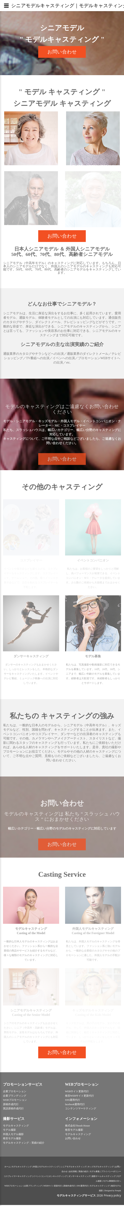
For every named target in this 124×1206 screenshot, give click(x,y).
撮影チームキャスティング (104, 1177)
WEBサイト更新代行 (53, 1187)
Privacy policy (112, 1196)
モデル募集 (95, 1172)
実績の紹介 (83, 1172)
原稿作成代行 (69, 1187)
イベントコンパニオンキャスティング (50, 1177)
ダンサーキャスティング (79, 1177)
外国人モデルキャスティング (46, 1168)
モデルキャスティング (22, 1168)
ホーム (7, 1168)
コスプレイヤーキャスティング (18, 1177)
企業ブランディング (33, 1187)
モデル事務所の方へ (112, 1182)
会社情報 (73, 1172)
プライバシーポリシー (111, 1172)
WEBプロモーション (13, 1187)
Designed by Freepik (112, 1191)
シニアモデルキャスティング (73, 1168)
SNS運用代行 (82, 1187)
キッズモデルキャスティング (101, 1168)
